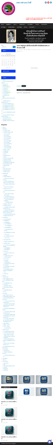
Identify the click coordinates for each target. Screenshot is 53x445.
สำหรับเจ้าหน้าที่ (44, 24)
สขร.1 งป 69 (7, 234)
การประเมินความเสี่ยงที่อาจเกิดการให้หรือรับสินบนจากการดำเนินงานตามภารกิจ (9, 316)
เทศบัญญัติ (5, 175)
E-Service (37, 24)
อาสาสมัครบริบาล (7, 262)
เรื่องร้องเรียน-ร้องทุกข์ (6, 119)
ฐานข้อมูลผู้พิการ (7, 249)
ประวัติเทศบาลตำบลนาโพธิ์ (8, 132)
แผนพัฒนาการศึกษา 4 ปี (7, 203)
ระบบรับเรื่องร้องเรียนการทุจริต (8, 332)
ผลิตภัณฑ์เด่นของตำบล (7, 161)
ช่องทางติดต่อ (19, 27)
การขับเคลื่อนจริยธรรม (9, 202)
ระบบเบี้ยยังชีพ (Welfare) (7, 290)
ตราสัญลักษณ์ (5, 151)
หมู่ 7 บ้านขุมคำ (7, 142)
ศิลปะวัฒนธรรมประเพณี (7, 163)
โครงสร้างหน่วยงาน (6, 155)
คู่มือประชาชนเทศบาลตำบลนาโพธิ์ (9, 98)
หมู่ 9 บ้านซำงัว (6, 145)
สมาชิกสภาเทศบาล (6, 170)
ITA (3, 79)
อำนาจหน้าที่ (5, 152)
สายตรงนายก (5, 349)
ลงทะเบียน (5, 367)
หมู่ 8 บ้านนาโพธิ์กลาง (8, 143)
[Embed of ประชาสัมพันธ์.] (34, 68)
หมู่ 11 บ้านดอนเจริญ (7, 147)
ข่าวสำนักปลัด (5, 95)
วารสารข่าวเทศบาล (6, 117)
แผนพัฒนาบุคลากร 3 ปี (7, 188)
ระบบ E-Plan (5, 284)
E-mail (4, 291)
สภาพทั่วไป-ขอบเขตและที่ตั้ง (8, 158)
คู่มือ (3, 96)
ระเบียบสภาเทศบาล (7, 257)
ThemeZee (14, 443)
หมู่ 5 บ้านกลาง (6, 139)
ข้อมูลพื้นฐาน (8, 24)
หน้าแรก (2, 24)
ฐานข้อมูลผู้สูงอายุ (7, 247)
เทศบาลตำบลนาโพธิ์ (24, 2)
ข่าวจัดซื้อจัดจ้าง (5, 91)
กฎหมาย (4, 156)
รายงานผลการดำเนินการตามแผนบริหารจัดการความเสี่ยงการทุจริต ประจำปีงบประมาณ (8, 211)
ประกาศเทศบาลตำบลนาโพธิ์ (45, 49)
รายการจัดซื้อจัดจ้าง (8, 225)
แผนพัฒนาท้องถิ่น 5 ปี (7, 176)
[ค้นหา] (14, 47)
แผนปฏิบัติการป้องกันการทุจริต (8, 120)
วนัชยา (26, 49)
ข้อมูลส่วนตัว (5, 368)
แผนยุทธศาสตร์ (21, 24)
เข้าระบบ (25, 27)
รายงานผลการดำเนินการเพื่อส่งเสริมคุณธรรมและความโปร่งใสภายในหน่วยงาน (9, 305)
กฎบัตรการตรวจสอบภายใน (9, 241)
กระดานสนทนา (31, 27)
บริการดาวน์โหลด (6, 326)
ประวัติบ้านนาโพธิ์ (6, 130)
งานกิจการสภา (5, 251)
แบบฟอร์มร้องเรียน (7, 327)
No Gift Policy (5, 273)
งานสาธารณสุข (6, 258)
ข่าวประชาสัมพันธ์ (32, 49)
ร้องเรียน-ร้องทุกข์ (11, 27)
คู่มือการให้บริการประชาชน (8, 295)
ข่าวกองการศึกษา (6, 86)
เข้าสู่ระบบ (21, 92)
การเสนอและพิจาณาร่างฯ (8, 255)
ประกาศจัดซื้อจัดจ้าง (7, 227)
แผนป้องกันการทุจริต (7, 205)
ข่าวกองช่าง (5, 89)
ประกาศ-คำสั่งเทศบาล (7, 219)
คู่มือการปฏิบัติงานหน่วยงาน (8, 278)
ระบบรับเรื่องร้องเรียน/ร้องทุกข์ (8, 331)
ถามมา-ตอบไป (6, 363)
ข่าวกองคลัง (5, 88)
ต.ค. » (10, 67)
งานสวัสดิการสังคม (6, 243)
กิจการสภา (4, 84)
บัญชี (4, 364)
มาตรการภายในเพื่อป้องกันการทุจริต (9, 112)
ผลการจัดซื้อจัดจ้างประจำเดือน (8, 107)
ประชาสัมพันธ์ (29, 24)
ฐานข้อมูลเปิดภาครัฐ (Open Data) (9, 296)
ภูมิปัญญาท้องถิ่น (6, 165)
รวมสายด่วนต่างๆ (6, 350)
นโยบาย (4, 154)
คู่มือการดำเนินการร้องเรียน (9, 334)
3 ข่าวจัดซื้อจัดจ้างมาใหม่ (6, 387)
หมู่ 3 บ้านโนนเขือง (7, 136)
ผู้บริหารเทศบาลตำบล (7, 168)
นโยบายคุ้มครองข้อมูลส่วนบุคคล (9, 365)
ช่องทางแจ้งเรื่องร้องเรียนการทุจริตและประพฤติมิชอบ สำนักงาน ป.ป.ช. (9, 340)
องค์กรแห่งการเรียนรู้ (7, 159)
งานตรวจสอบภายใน (6, 239)
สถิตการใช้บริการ (6, 323)
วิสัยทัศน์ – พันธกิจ (6, 149)
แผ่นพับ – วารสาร (6, 324)
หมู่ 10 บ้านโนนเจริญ (7, 146)
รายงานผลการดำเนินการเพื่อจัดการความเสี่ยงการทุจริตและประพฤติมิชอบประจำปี (8, 320)
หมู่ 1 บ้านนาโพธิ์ (7, 133)
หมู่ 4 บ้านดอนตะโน (7, 138)
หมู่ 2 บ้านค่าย (6, 135)
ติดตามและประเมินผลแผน (8, 186)
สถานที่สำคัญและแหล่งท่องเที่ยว (8, 162)
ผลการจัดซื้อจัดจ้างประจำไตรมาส (8, 109)
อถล (5, 272)
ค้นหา (2, 45)
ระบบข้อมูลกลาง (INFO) (7, 285)
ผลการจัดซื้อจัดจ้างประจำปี (7, 106)
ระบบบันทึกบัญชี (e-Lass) (7, 283)
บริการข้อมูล (3, 27)
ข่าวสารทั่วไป (38, 49)
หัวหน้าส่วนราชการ (6, 171)
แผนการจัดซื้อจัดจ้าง (7, 223)
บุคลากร (15, 24)
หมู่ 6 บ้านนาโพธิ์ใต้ (7, 140)
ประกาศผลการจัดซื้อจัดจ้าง (7, 103)
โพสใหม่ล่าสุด (5, 370)
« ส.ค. (7, 67)
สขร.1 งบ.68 (7, 237)
